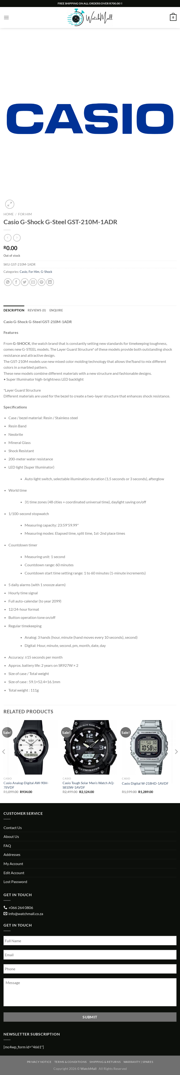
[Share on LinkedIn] (50, 282)
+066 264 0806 (20, 907)
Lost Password (15, 881)
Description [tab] (14, 310)
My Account (13, 863)
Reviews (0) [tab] (37, 310)
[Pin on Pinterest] (41, 282)
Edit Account (14, 872)
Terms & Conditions (70, 1062)
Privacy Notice (39, 1062)
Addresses (12, 854)
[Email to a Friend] (33, 282)
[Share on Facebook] (16, 282)
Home (9, 214)
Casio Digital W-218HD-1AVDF (145, 783)
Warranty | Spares (138, 1062)
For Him (25, 214)
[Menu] (6, 17)
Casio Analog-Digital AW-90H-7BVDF (26, 785)
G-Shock (46, 272)
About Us (11, 836)
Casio (23, 272)
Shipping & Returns (105, 1062)
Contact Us (13, 827)
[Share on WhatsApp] (8, 282)
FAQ (7, 845)
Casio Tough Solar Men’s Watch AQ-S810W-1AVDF (88, 785)
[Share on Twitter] (25, 282)
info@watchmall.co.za (25, 913)
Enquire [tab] (56, 310)
